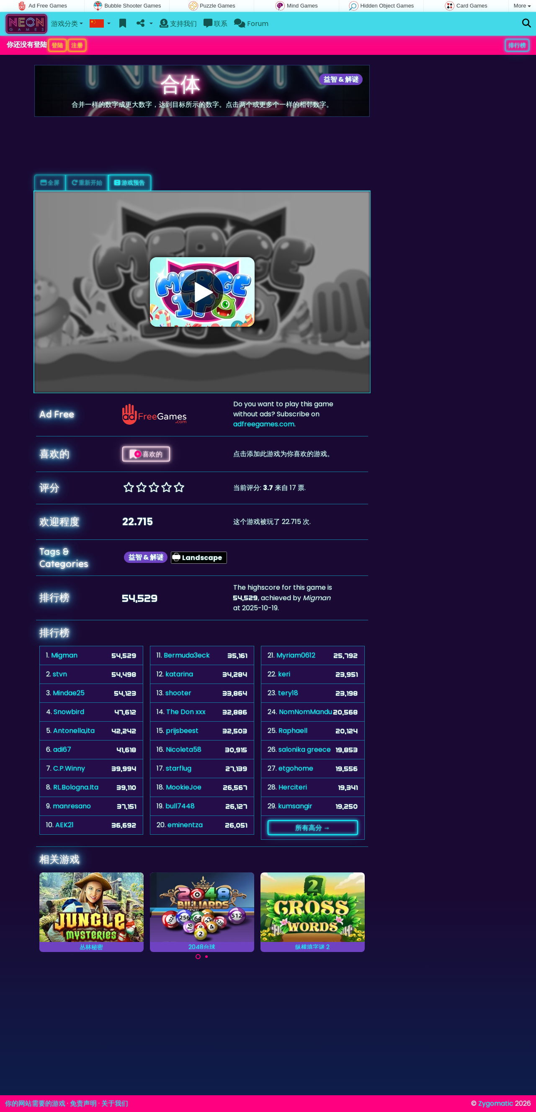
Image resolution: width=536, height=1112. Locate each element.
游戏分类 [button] (64, 23)
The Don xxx (186, 712)
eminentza (185, 825)
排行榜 (517, 45)
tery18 (288, 693)
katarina (179, 674)
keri (284, 674)
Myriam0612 (295, 655)
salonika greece (304, 749)
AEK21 (64, 825)
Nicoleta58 (183, 749)
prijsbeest (182, 730)
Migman (64, 655)
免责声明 (83, 1103)
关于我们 (114, 1103)
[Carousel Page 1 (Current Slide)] (198, 956)
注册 (77, 45)
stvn (60, 674)
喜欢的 (146, 454)
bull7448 (180, 806)
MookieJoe (183, 787)
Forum (251, 23)
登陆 (57, 45)
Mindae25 (69, 693)
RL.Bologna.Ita (75, 787)
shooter (178, 693)
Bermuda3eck (187, 655)
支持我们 (178, 23)
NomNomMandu (305, 712)
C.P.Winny (69, 768)
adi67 (62, 749)
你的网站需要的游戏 (35, 1103)
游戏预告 (129, 182)
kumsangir (295, 806)
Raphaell (292, 730)
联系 (215, 23)
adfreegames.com (263, 424)
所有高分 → (312, 827)
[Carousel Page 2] (206, 956)
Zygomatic (495, 1103)
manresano (72, 806)
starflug (178, 768)
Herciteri (292, 787)
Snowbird (69, 712)
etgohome (295, 768)
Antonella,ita (74, 730)
